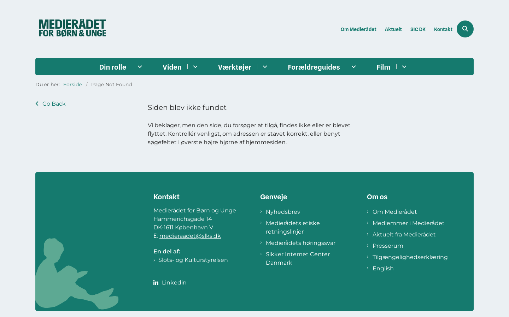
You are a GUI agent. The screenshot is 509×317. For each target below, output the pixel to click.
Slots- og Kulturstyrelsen (193, 260)
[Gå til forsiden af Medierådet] (72, 29)
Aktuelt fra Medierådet (404, 234)
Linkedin (174, 282)
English (383, 268)
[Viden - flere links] (194, 66)
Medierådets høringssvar (300, 243)
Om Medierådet (395, 212)
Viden (172, 67)
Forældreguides (314, 67)
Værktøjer (234, 67)
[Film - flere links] (403, 66)
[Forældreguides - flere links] (352, 66)
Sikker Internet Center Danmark (298, 258)
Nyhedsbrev (283, 212)
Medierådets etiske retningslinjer (293, 227)
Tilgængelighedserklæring (410, 257)
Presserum (388, 245)
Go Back (54, 103)
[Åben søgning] (465, 28)
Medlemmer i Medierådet (409, 223)
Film (383, 67)
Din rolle (112, 67)
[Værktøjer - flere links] (264, 66)
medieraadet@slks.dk (190, 236)
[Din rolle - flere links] (139, 66)
